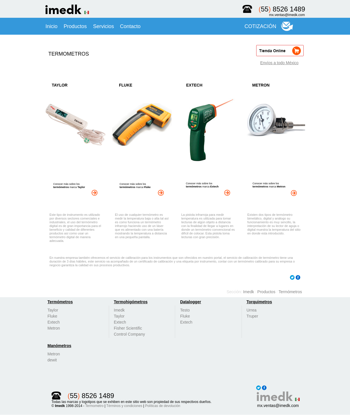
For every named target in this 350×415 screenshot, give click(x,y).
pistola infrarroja (197, 214)
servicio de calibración (125, 257)
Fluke (52, 316)
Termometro (94, 406)
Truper (252, 316)
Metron (53, 328)
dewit (52, 360)
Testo (185, 310)
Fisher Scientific (128, 328)
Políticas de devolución (162, 406)
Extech (53, 322)
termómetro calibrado (253, 261)
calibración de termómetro (261, 257)
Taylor (52, 310)
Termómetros (290, 291)
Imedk (249, 291)
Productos (267, 291)
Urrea (251, 310)
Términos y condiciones (124, 406)
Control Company (129, 334)
